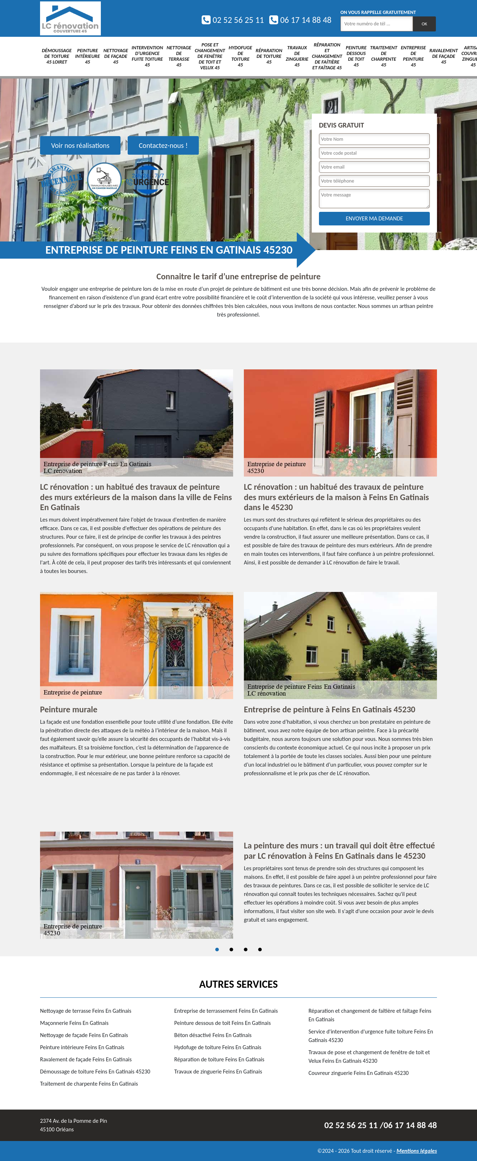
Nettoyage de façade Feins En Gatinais (84, 1035)
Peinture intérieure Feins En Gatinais (82, 1047)
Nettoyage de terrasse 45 (179, 56)
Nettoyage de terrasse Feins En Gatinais (85, 1010)
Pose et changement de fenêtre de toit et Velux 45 (210, 56)
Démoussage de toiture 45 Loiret (57, 56)
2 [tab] (231, 949)
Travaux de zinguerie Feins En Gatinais (218, 1071)
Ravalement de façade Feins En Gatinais (86, 1059)
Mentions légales (417, 1150)
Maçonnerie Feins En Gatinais (74, 1023)
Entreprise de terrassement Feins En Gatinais (226, 1010)
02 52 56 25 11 (233, 20)
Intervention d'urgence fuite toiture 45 (147, 56)
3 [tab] (245, 949)
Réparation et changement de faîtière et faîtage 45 (327, 56)
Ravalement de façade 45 (443, 56)
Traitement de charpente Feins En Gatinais (89, 1083)
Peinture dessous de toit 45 (356, 56)
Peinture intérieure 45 (87, 56)
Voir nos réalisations (80, 145)
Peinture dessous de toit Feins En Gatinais (222, 1023)
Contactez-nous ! (163, 145)
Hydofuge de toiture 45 (240, 56)
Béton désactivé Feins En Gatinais (212, 1035)
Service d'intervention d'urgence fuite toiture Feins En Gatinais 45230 (371, 1035)
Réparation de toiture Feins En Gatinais (219, 1059)
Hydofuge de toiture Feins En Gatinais (217, 1047)
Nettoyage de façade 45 (115, 56)
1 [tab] (217, 949)
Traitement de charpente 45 (383, 56)
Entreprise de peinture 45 (413, 56)
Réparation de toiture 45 (269, 56)
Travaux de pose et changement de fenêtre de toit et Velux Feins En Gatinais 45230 (369, 1056)
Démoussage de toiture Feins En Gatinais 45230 (95, 1071)
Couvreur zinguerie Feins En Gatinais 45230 (359, 1073)
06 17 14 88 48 (300, 20)
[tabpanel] (238, 885)
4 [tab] (260, 949)
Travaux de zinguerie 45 (297, 56)
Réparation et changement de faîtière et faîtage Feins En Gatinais (370, 1015)
